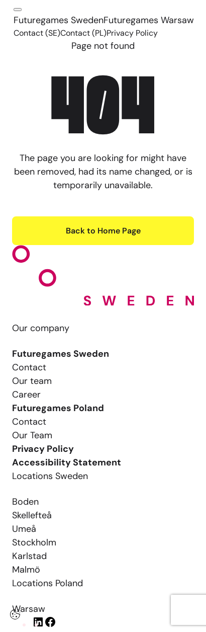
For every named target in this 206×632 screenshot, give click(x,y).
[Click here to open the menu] (18, 9)
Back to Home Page (103, 230)
